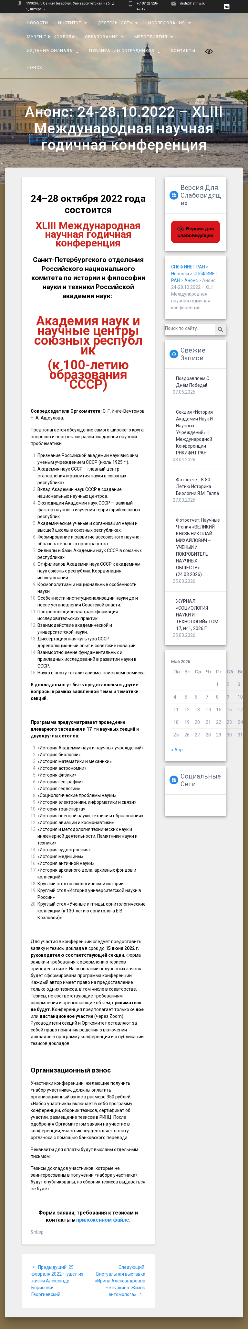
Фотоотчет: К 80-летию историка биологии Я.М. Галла (197, 486)
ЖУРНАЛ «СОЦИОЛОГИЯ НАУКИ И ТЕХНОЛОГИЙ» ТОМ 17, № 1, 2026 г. (197, 615)
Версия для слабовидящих (195, 231)
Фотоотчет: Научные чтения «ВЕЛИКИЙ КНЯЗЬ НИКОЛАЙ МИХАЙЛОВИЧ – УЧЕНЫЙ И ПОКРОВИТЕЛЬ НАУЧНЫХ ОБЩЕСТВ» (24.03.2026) (198, 547)
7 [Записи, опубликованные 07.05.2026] (207, 697)
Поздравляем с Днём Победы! (192, 382)
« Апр (177, 749)
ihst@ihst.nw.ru (192, 3)
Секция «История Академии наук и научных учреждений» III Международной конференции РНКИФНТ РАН (194, 432)
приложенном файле (102, 1220)
